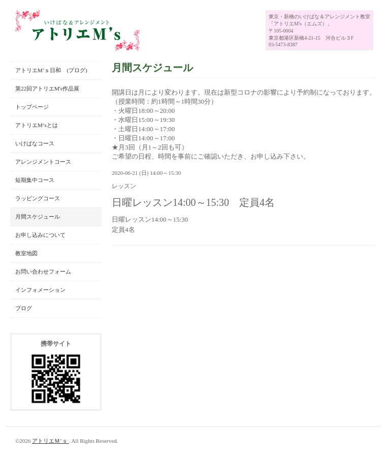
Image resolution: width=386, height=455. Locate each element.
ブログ (23, 308)
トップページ (32, 107)
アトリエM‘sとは (36, 125)
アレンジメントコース (43, 162)
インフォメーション (40, 290)
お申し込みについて (40, 235)
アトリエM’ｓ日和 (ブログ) (51, 70)
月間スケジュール (37, 217)
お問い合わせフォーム (43, 271)
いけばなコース (34, 143)
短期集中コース (34, 180)
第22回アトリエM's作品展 (47, 88)
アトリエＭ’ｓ (50, 441)
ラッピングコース (37, 198)
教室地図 (26, 253)
